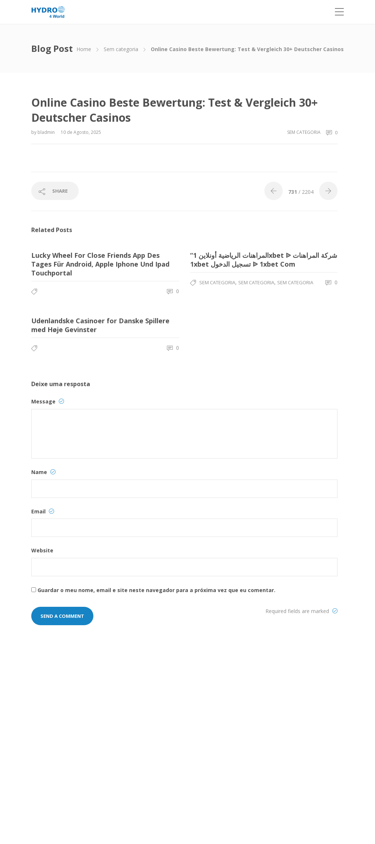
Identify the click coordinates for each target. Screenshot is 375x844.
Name (43, 472)
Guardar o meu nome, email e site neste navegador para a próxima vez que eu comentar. (156, 590)
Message (47, 401)
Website (42, 550)
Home (83, 49)
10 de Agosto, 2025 (81, 132)
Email (42, 511)
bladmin (47, 132)
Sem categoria (121, 49)
